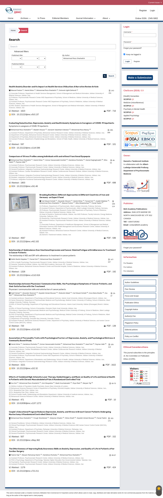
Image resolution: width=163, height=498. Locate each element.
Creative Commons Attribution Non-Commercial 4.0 (43, 493)
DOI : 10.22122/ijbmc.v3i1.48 (24, 186)
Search (111, 76)
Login (152, 10)
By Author (66, 55)
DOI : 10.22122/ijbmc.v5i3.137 (25, 114)
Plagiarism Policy (131, 323)
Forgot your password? (133, 48)
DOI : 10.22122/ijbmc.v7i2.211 (25, 471)
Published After (17, 55)
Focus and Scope (132, 296)
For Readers (128, 263)
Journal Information (85, 18)
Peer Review (130, 289)
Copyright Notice (131, 309)
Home (10, 18)
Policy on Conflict (131, 336)
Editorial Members (60, 18)
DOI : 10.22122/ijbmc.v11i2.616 (25, 275)
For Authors (128, 267)
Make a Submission (140, 77)
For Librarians (129, 271)
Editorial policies (131, 330)
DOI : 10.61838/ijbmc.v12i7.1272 (26, 403)
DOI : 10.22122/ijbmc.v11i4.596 (25, 148)
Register (143, 10)
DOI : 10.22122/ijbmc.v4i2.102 (25, 241)
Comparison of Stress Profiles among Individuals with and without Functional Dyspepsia (49, 156)
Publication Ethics (132, 303)
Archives (25, 18)
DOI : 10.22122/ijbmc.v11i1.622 (25, 329)
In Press (41, 18)
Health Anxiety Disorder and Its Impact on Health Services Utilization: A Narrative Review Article (53, 87)
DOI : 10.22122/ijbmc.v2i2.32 (24, 368)
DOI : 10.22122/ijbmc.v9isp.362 (25, 440)
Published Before (18, 64)
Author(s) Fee (130, 316)
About (105, 18)
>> (114, 482)
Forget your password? (133, 248)
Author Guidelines (132, 282)
